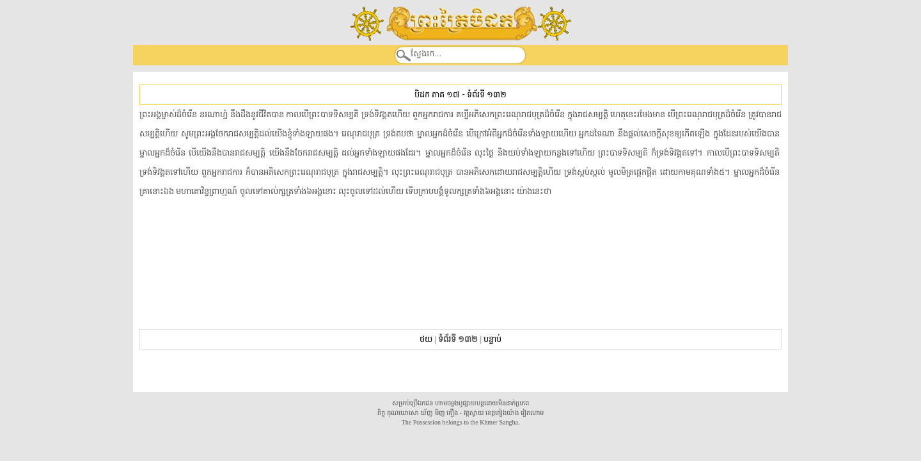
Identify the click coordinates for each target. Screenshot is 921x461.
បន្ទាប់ (492, 339)
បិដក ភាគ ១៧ (437, 94)
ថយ (426, 339)
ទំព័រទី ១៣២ (487, 94)
